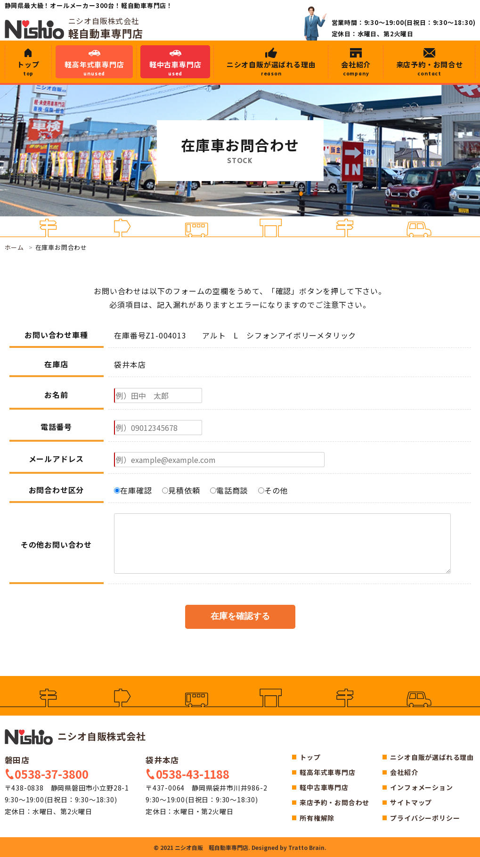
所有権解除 (317, 818)
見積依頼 (181, 490)
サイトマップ (411, 802)
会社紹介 (356, 68)
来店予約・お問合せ (429, 68)
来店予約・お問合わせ (334, 802)
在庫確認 (133, 490)
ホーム (14, 247)
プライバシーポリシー (425, 818)
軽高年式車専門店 (94, 68)
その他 (273, 490)
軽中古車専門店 (175, 68)
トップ (28, 68)
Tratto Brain (306, 847)
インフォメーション (421, 787)
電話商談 (229, 490)
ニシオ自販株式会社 (75, 736)
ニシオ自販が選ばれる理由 (271, 68)
